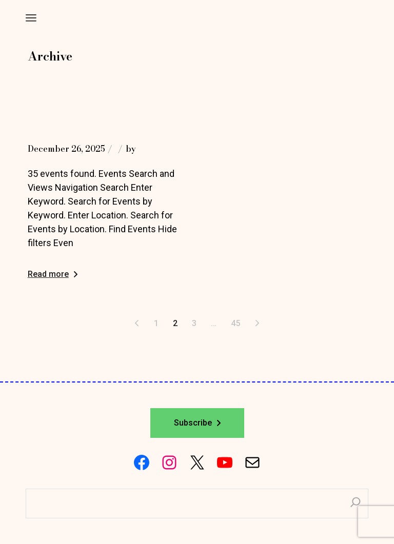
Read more (52, 274)
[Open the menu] (31, 18)
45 (235, 323)
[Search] (355, 503)
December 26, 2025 (66, 149)
